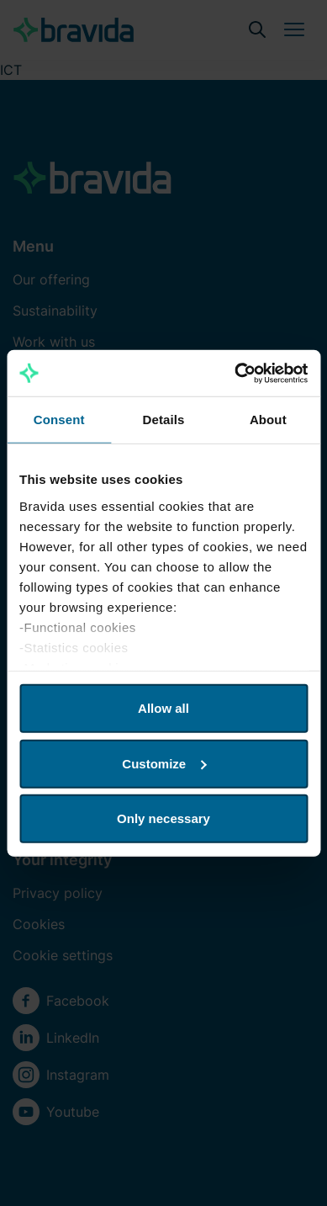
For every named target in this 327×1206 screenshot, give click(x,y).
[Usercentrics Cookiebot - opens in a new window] (235, 373)
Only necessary (163, 818)
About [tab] (268, 419)
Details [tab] (164, 419)
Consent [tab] (59, 419)
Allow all (163, 708)
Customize (164, 763)
